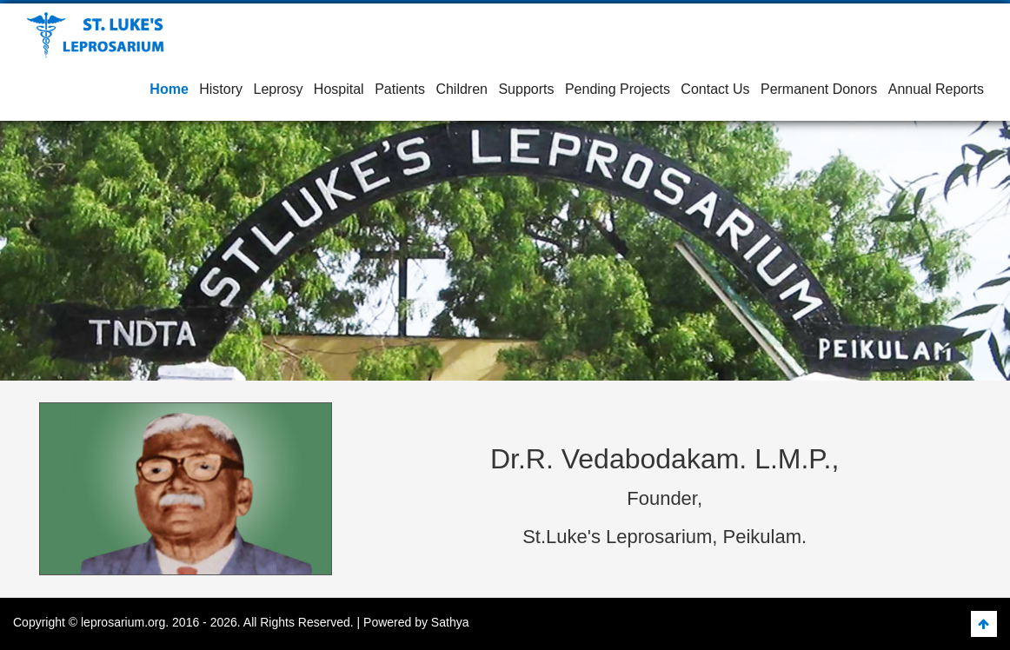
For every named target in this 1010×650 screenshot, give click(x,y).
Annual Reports (936, 89)
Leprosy (277, 89)
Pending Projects (617, 89)
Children (461, 89)
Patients (400, 89)
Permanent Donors (819, 89)
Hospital (339, 89)
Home (169, 89)
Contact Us (715, 89)
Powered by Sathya (415, 622)
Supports (526, 89)
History (221, 89)
